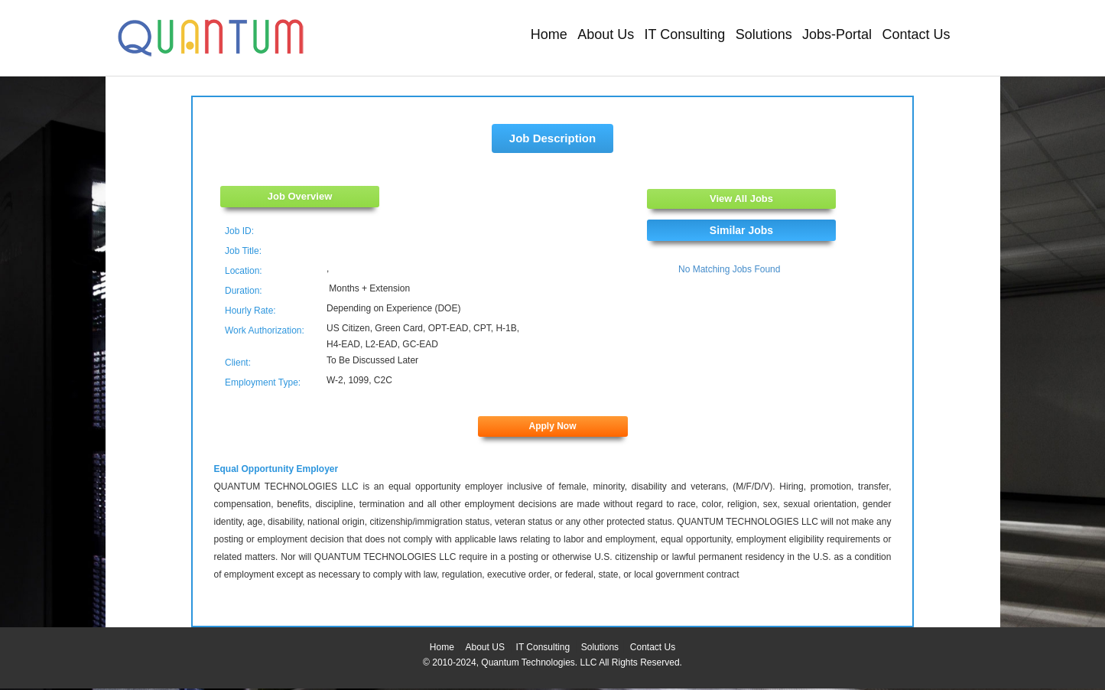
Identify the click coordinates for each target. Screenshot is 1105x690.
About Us (605, 34)
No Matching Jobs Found (729, 269)
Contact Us (916, 34)
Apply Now (553, 426)
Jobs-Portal (837, 34)
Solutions (764, 34)
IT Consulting (685, 34)
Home (549, 34)
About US (485, 647)
